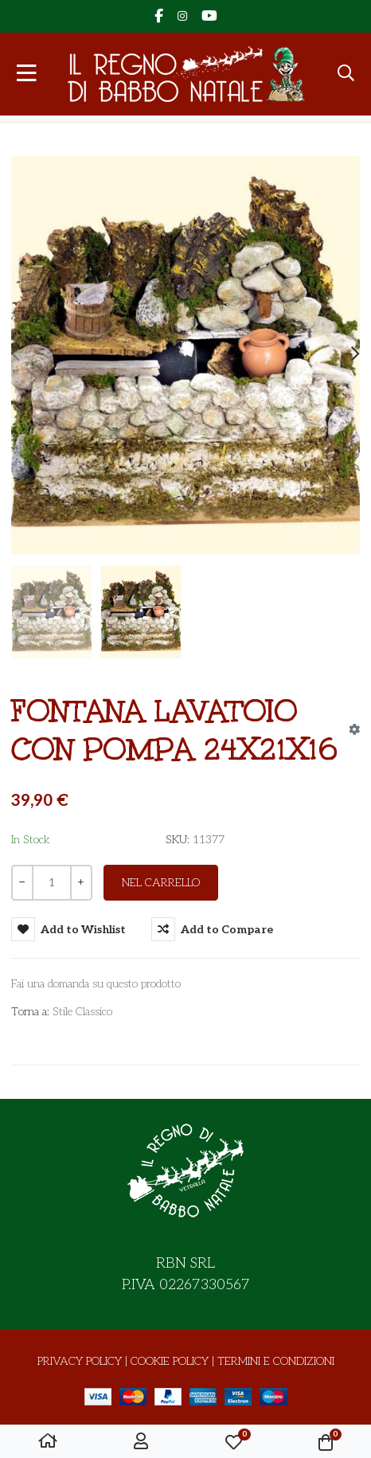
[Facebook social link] (158, 17)
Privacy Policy (79, 1361)
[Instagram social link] (181, 16)
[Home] (48, 1442)
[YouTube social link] (209, 17)
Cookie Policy (170, 1361)
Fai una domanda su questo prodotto (96, 984)
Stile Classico (82, 1011)
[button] (346, 74)
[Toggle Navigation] (26, 74)
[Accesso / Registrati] (141, 1442)
